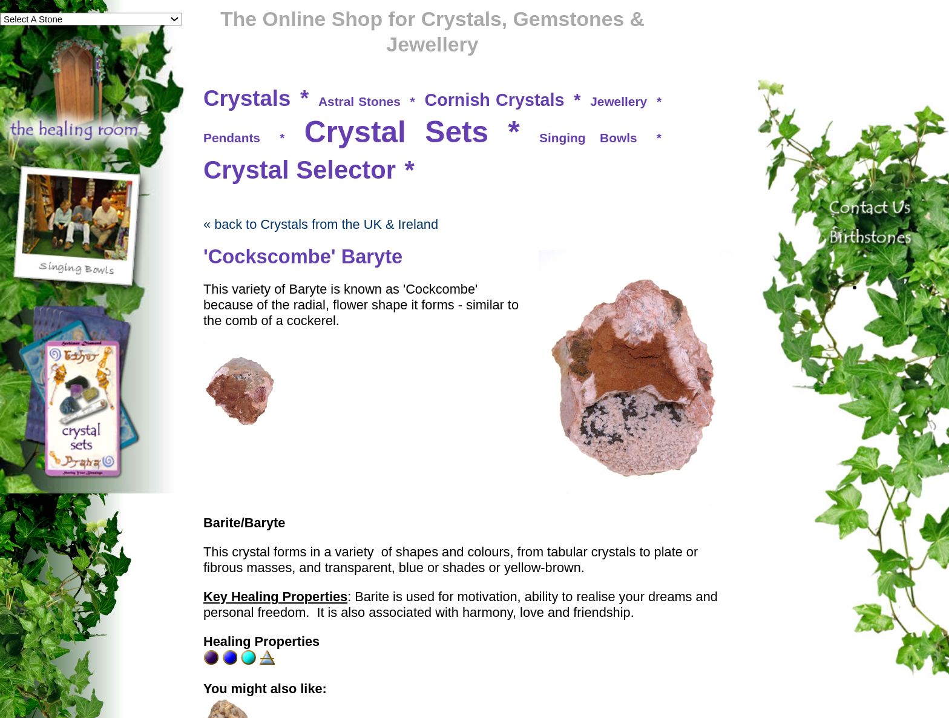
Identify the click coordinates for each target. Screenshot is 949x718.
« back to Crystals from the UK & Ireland (320, 224)
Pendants (231, 138)
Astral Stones (359, 101)
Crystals (247, 98)
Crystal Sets (396, 132)
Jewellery (618, 101)
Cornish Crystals (494, 100)
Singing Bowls (588, 138)
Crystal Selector (299, 170)
